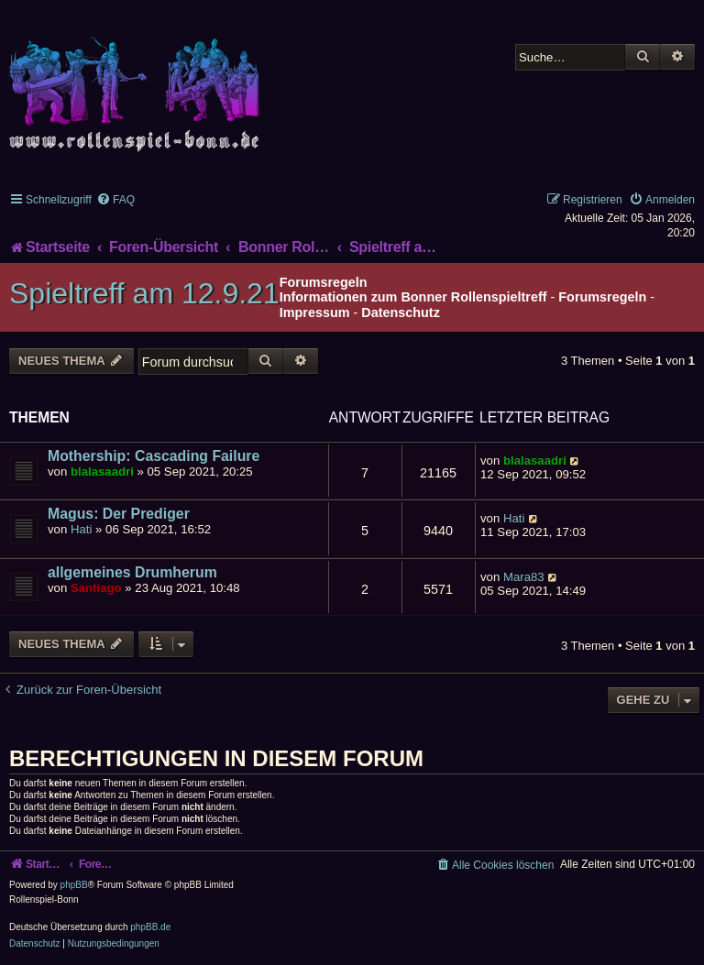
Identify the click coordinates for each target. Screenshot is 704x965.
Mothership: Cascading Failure (153, 456)
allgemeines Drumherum (132, 572)
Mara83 (523, 577)
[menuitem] (115, 200)
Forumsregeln (602, 297)
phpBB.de (150, 927)
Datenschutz (400, 312)
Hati (81, 529)
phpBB (74, 885)
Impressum (315, 312)
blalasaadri (102, 471)
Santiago (96, 588)
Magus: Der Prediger (119, 513)
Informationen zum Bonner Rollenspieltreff (413, 297)
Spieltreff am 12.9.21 (144, 293)
